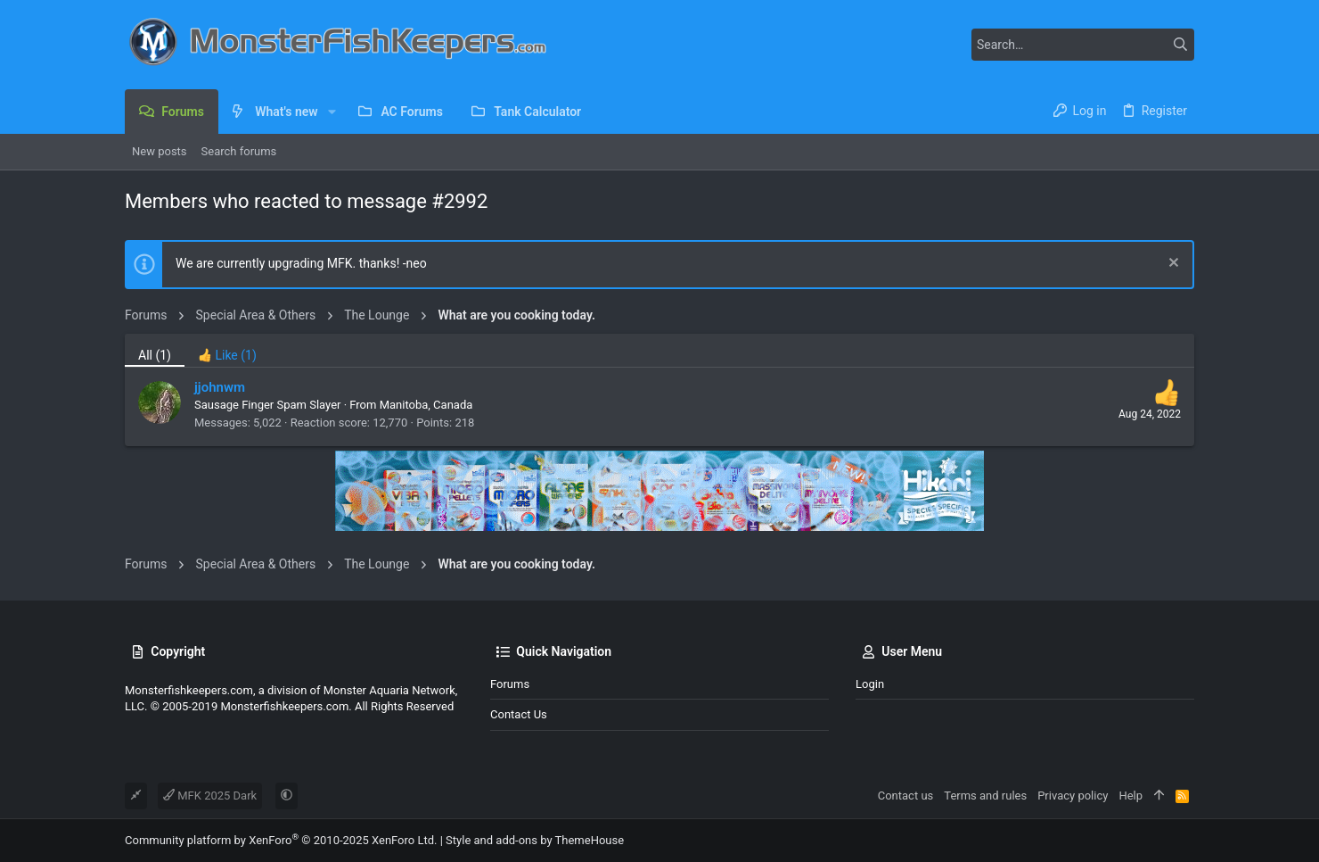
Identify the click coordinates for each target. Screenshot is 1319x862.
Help (1130, 795)
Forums (509, 684)
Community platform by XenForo (281, 840)
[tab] (227, 350)
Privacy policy (1072, 795)
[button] (332, 111)
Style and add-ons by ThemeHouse (535, 840)
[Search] (1082, 45)
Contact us (518, 714)
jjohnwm (219, 387)
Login (870, 684)
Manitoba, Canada (426, 404)
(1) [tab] (154, 355)
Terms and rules (985, 795)
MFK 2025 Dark (210, 795)
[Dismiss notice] (1171, 264)
